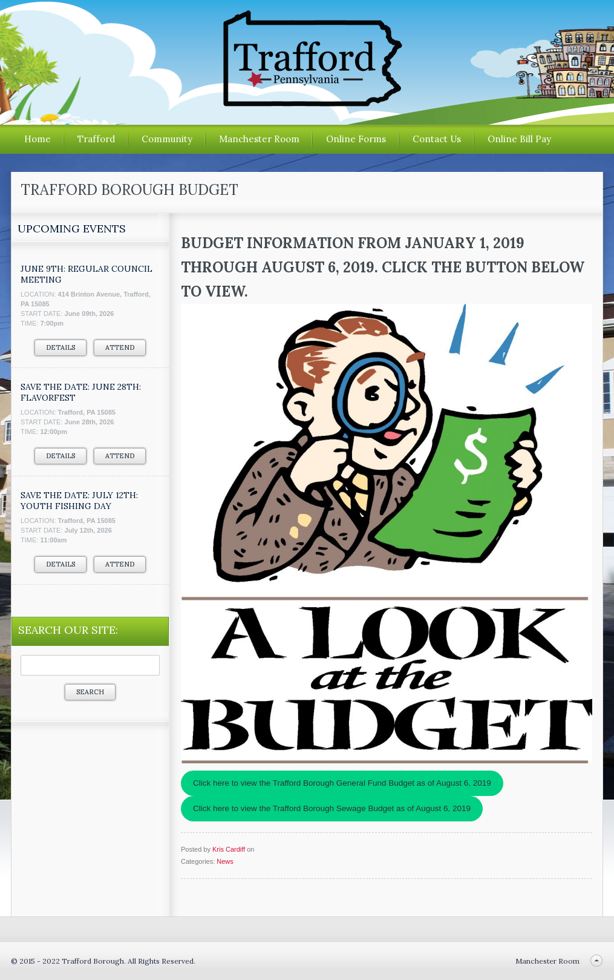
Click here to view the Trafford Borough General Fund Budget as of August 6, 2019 (342, 783)
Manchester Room (259, 139)
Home (37, 139)
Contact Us (437, 139)
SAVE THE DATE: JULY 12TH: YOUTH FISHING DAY (79, 500)
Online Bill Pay (519, 139)
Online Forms (356, 139)
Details (60, 347)
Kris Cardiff (228, 849)
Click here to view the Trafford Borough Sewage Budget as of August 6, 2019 (332, 808)
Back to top (596, 961)
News (225, 861)
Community (167, 139)
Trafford (96, 139)
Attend (119, 347)
